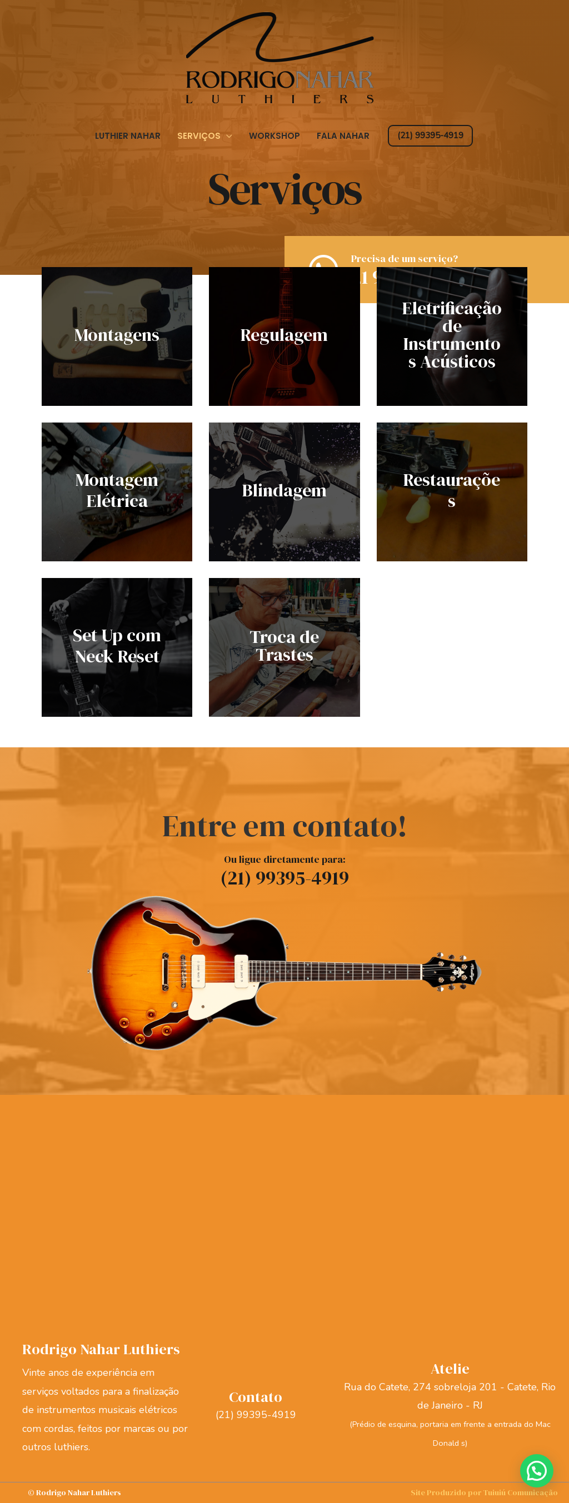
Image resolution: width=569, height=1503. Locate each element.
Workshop (274, 136)
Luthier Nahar (128, 136)
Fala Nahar (343, 136)
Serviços (199, 136)
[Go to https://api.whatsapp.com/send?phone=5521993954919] (432, 274)
